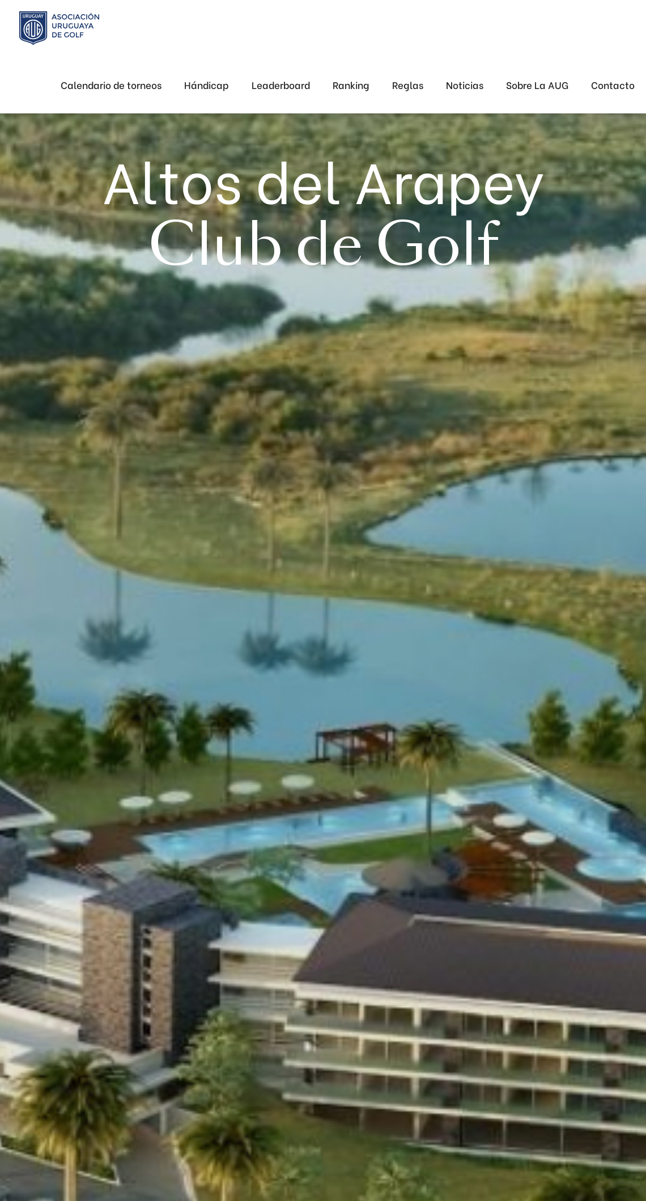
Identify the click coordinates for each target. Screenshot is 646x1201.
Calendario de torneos (111, 85)
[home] (59, 28)
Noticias (464, 85)
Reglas (407, 85)
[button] (537, 85)
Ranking (351, 85)
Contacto (613, 85)
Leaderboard (281, 85)
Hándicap (206, 85)
